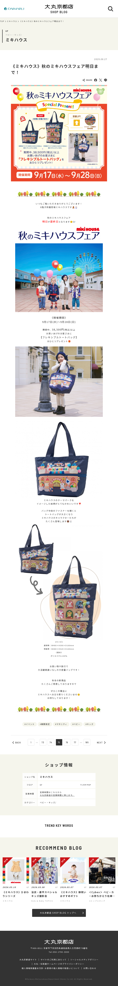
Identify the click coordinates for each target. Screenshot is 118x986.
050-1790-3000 (61, 952)
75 (59, 742)
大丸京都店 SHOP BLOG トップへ (62, 912)
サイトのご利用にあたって (54, 960)
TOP (2, 21)
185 (87, 742)
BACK (16, 742)
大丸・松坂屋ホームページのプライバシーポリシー (59, 964)
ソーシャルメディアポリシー (84, 960)
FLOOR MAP (85, 785)
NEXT (101, 742)
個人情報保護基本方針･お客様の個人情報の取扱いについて (51, 968)
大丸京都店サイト (28, 960)
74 (51, 742)
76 (67, 742)
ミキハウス (12, 21)
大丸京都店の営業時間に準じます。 (57, 795)
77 (75, 742)
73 (43, 742)
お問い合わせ (90, 968)
